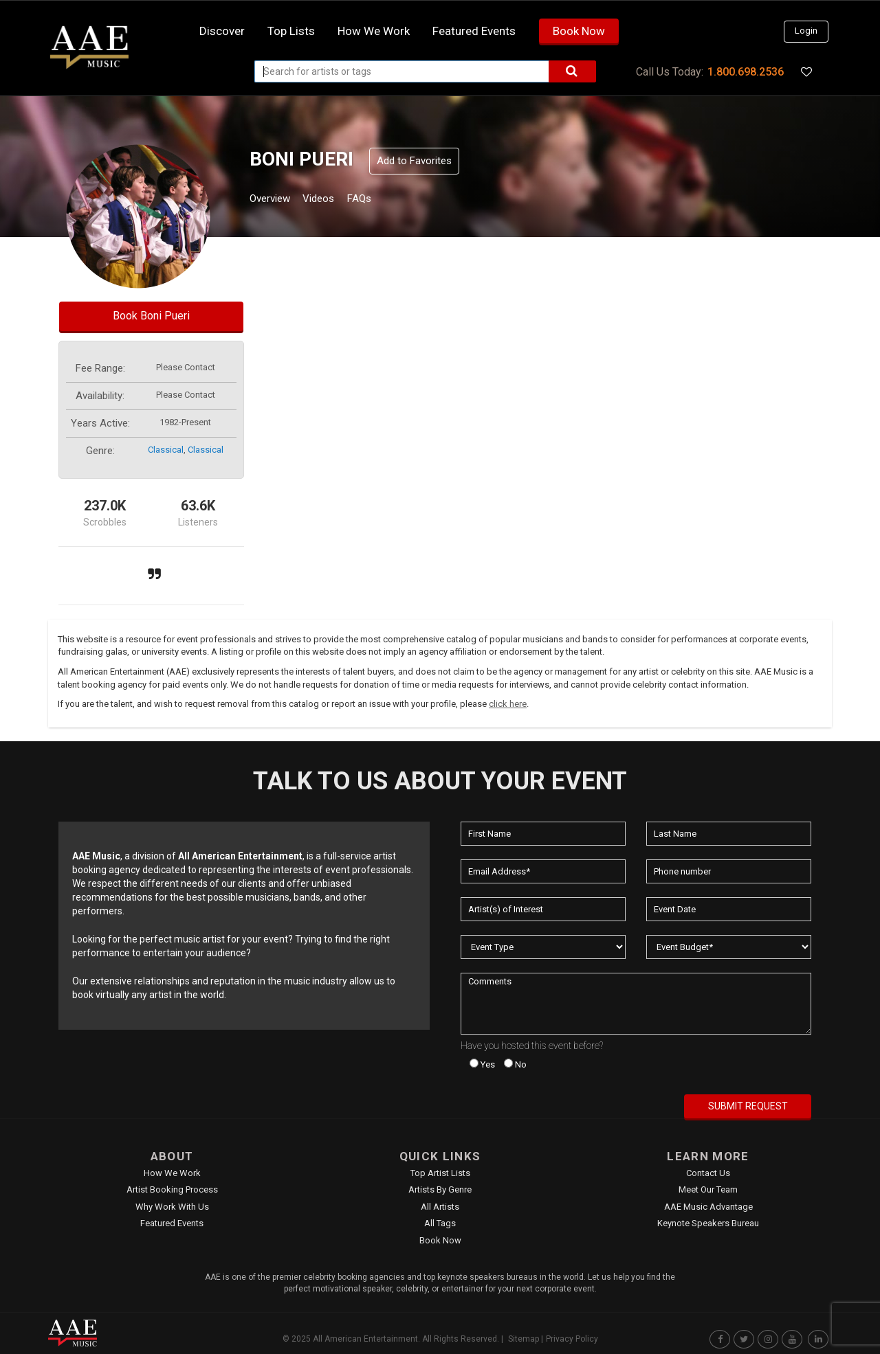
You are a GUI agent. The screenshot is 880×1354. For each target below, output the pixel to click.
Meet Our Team (708, 1189)
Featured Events (474, 31)
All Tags (440, 1223)
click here (508, 704)
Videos (335, 200)
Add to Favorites (414, 161)
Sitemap (523, 1339)
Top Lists (291, 31)
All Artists (440, 1206)
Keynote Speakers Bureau (708, 1223)
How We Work (172, 1173)
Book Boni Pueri (151, 315)
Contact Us (708, 1173)
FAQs (384, 200)
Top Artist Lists (440, 1173)
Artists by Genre (440, 1189)
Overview (275, 200)
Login (806, 30)
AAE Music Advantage (708, 1206)
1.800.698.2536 (745, 71)
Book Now (579, 31)
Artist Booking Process (172, 1189)
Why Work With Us (172, 1206)
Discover (222, 31)
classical (166, 449)
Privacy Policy (572, 1339)
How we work (374, 31)
